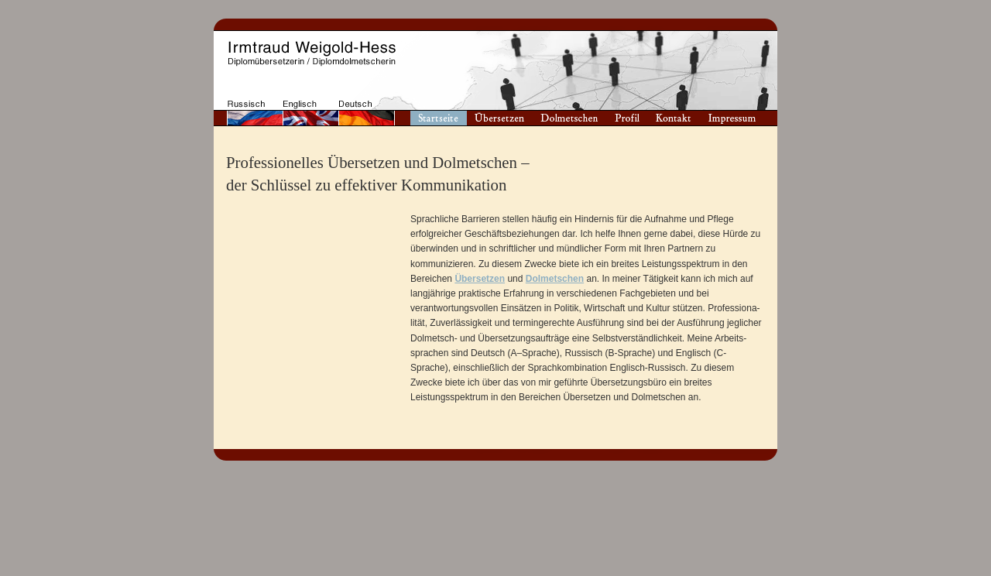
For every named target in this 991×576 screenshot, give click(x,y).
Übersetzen (479, 278)
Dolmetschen (555, 278)
